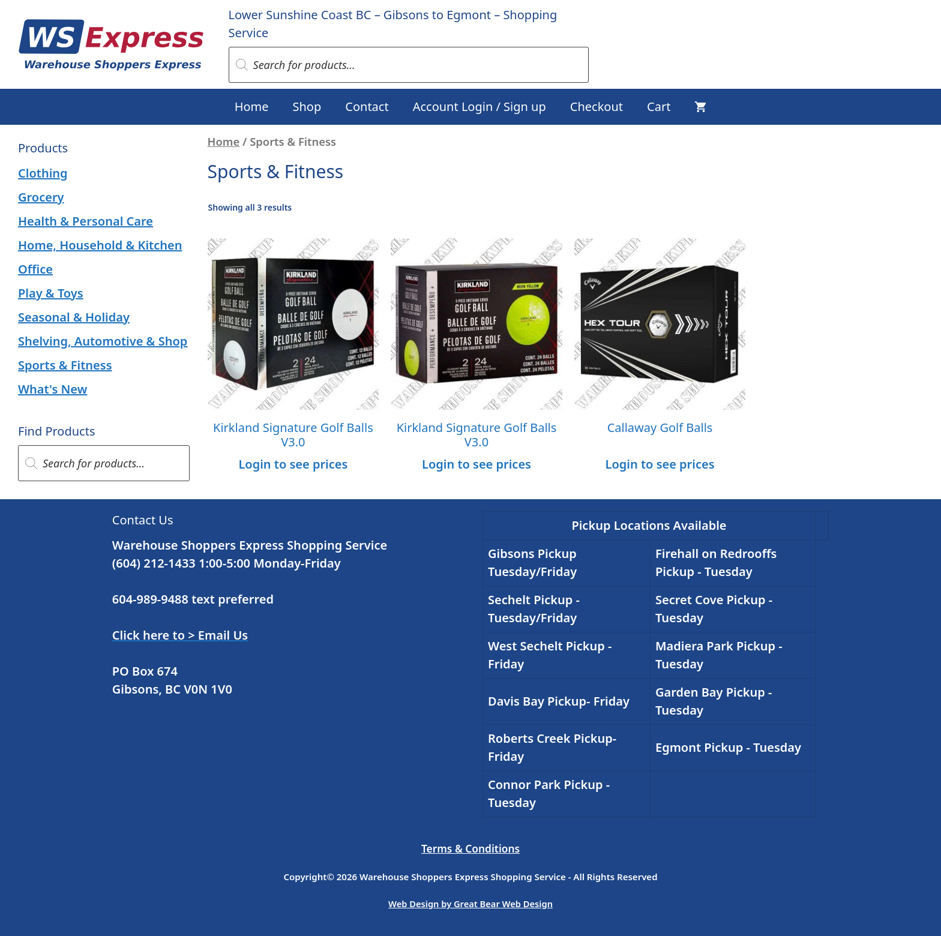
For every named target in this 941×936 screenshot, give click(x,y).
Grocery (41, 197)
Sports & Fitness (65, 365)
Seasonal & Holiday (74, 317)
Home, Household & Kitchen (100, 245)
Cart (658, 106)
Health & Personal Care (85, 221)
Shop (307, 106)
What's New (52, 389)
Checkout (596, 106)
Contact (366, 106)
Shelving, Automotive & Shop (102, 341)
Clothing (43, 173)
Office (35, 269)
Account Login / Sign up (479, 106)
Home (252, 106)
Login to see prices (292, 464)
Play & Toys (50, 293)
